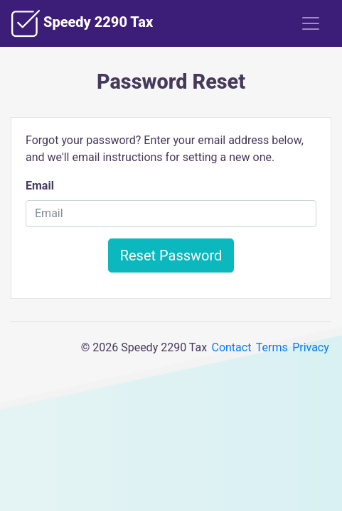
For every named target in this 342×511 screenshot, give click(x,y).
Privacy (310, 347)
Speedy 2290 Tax (82, 23)
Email (40, 185)
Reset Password (171, 255)
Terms (272, 347)
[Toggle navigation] (311, 23)
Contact (231, 347)
